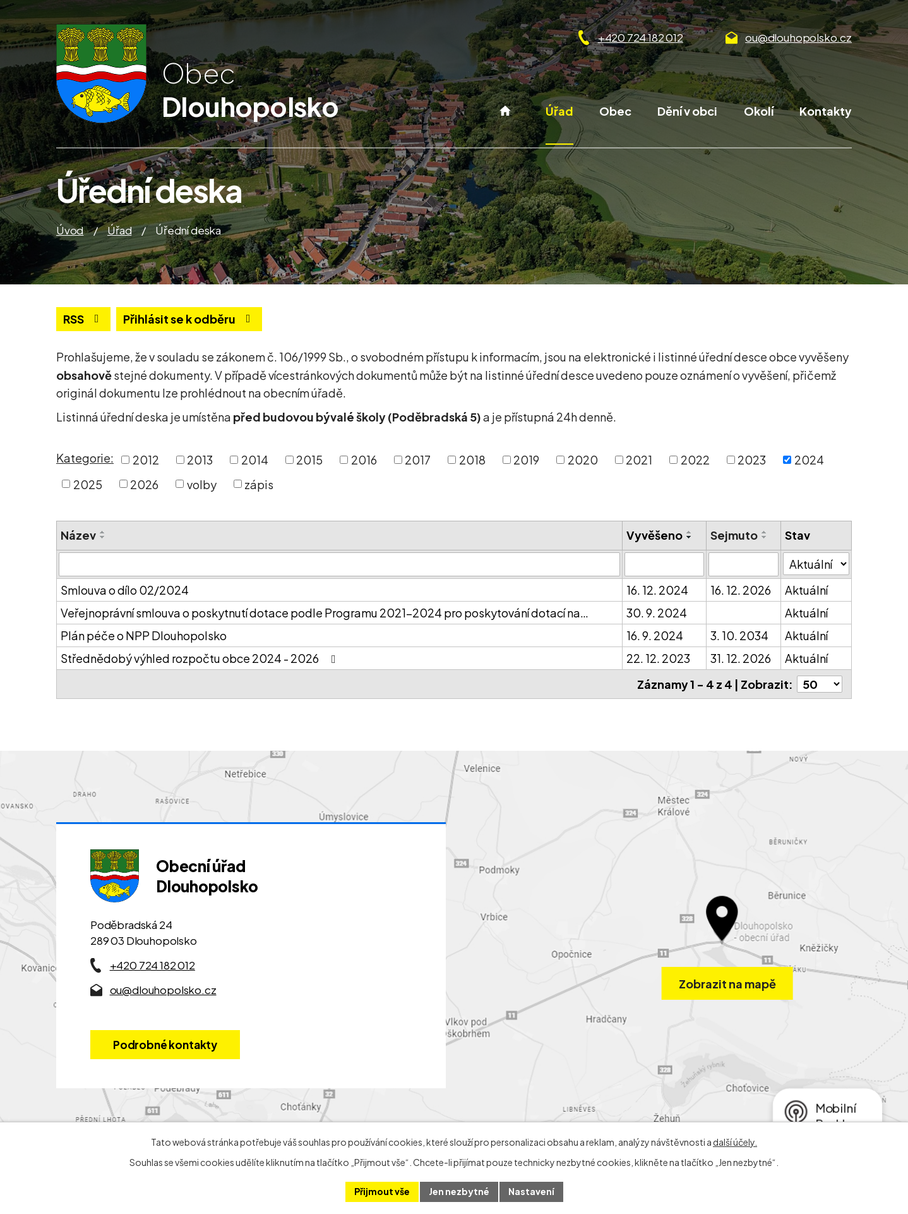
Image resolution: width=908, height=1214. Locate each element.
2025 (87, 483)
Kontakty (825, 111)
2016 (364, 459)
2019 (526, 459)
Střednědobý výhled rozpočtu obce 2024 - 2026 (201, 658)
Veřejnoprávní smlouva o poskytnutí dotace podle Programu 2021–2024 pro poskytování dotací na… (324, 612)
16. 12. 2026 (740, 590)
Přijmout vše (382, 1191)
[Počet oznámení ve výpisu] (819, 684)
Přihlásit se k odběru (189, 319)
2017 (418, 459)
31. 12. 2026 (740, 658)
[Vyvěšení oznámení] (664, 564)
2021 (639, 459)
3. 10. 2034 (739, 635)
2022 (695, 459)
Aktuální (806, 590)
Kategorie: (85, 458)
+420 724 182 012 (640, 37)
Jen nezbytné (459, 1191)
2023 (752, 459)
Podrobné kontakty (165, 1045)
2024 (809, 459)
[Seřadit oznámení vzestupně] (103, 532)
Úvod (505, 123)
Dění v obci (687, 111)
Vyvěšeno (654, 535)
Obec (615, 111)
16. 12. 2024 (657, 590)
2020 (583, 459)
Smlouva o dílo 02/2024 (125, 590)
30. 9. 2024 (656, 612)
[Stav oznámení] (816, 563)
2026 (144, 483)
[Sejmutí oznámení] (743, 564)
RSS (83, 319)
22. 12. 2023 (658, 658)
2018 (472, 459)
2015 (309, 459)
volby (202, 483)
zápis (258, 483)
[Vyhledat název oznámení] (339, 564)
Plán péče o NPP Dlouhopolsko (144, 635)
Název (78, 535)
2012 (146, 459)
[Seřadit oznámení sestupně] (103, 537)
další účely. (735, 1142)
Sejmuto (734, 535)
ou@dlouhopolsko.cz (798, 37)
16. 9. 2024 (654, 635)
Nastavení (531, 1191)
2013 (200, 459)
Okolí (759, 111)
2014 (254, 459)
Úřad (559, 111)
